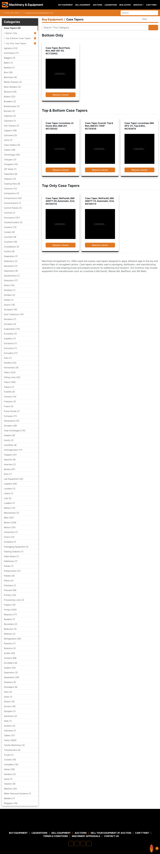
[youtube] (89, 843)
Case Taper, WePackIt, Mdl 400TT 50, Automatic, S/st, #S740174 (60, 201)
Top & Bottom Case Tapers (18, 38)
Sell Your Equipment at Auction (111, 833)
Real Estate (125, 5)
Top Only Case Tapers (16, 43)
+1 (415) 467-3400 (11, 13)
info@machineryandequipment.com (39, 13)
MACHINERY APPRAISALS (86, 836)
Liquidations (111, 5)
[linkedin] (77, 843)
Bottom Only (11, 33)
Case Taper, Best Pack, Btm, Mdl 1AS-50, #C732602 (58, 51)
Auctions (97, 5)
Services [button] (137, 5)
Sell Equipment (82, 5)
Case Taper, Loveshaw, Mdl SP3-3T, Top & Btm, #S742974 (139, 126)
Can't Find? (151, 5)
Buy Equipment (65, 5)
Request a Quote (60, 94)
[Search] (138, 12)
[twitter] (83, 843)
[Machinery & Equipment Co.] (80, 825)
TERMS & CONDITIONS (55, 836)
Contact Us (111, 836)
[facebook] (71, 843)
